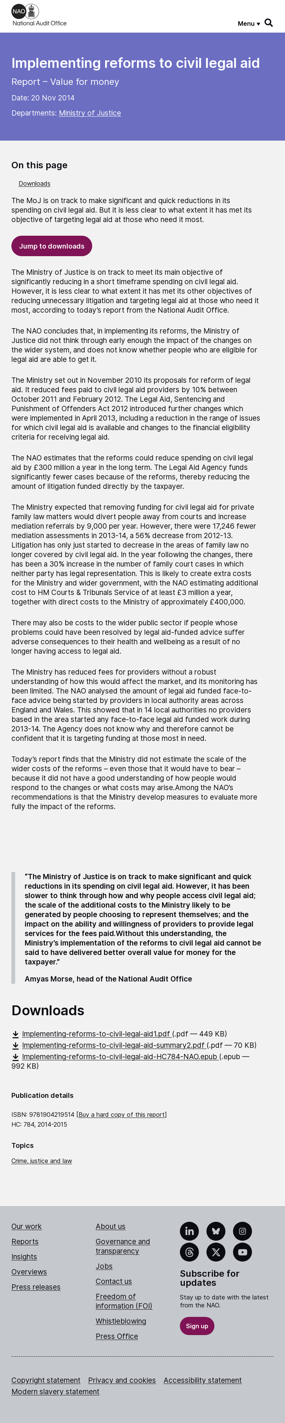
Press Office (117, 1336)
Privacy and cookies (122, 1380)
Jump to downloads (52, 246)
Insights (24, 1256)
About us (111, 1226)
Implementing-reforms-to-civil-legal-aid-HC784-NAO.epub (115, 1056)
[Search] (269, 22)
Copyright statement (45, 1380)
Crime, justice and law (41, 1161)
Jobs (104, 1266)
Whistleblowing (121, 1321)
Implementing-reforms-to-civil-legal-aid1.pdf (91, 1034)
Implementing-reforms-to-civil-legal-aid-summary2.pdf (108, 1045)
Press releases (36, 1287)
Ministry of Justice (90, 113)
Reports (25, 1241)
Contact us (114, 1281)
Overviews (29, 1272)
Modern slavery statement (55, 1391)
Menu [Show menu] (246, 23)
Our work (26, 1226)
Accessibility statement (203, 1380)
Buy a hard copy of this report (122, 1114)
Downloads (34, 183)
